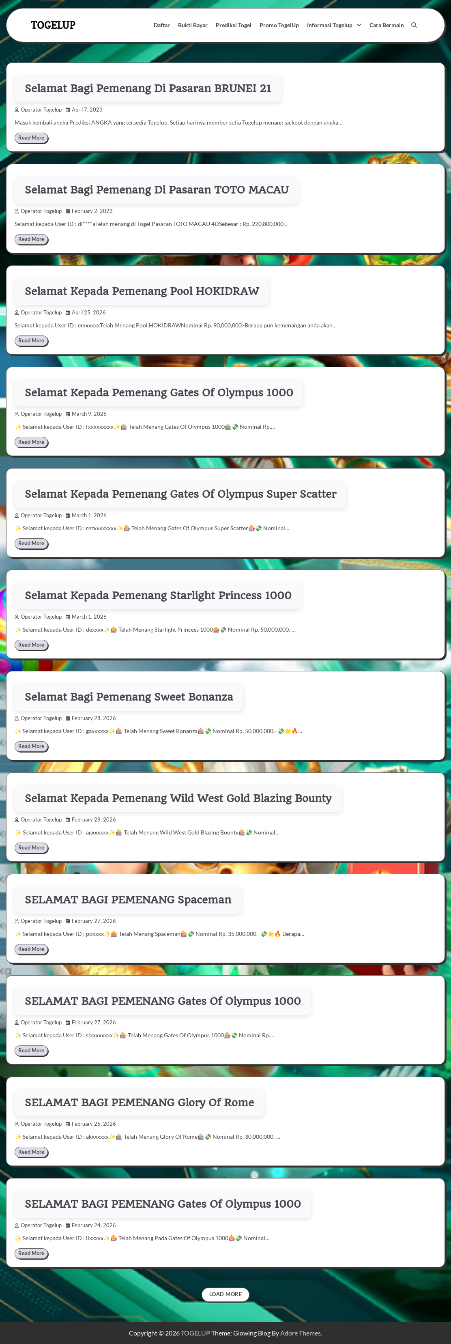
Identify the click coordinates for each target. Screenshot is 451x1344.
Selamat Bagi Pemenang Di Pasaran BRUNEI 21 (148, 88)
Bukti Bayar (193, 25)
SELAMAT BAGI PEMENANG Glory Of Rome (139, 1103)
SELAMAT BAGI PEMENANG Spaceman (128, 900)
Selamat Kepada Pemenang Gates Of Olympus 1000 (159, 393)
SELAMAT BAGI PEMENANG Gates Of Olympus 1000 (163, 1001)
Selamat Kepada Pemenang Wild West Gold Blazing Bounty (178, 798)
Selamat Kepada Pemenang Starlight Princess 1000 (158, 595)
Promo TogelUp (279, 25)
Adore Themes (300, 1333)
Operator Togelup (38, 110)
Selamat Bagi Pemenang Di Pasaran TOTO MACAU (156, 190)
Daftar (162, 25)
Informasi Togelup (329, 25)
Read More (31, 138)
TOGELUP (53, 25)
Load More (225, 1294)
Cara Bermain (386, 25)
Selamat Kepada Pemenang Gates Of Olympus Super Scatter (180, 494)
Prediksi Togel (233, 25)
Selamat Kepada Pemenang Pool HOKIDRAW (142, 291)
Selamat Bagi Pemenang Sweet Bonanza (129, 697)
